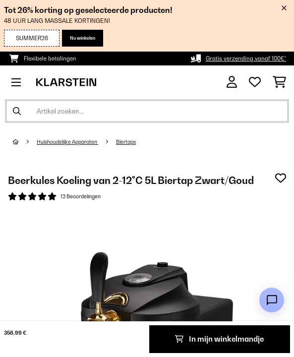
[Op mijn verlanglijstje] (280, 178)
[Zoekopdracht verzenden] (17, 111)
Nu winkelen (82, 38)
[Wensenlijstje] (255, 82)
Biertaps (126, 142)
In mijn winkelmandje (219, 339)
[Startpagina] (25, 142)
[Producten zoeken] (147, 111)
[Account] (232, 82)
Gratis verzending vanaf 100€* (246, 58)
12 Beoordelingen (80, 196)
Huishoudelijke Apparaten (67, 142)
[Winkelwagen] (279, 82)
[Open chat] (271, 300)
